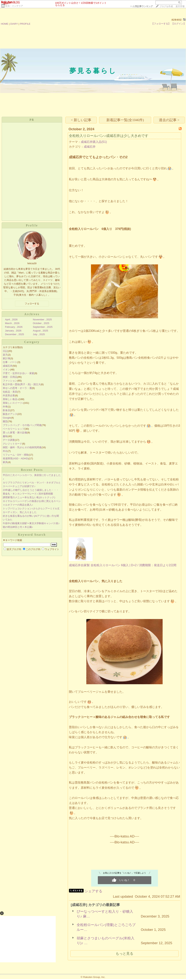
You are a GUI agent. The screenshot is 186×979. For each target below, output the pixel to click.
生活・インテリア (14, 6)
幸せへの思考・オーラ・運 (17, 388)
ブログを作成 (166, 6)
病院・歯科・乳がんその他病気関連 (22, 447)
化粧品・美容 (10, 391)
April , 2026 (11, 319)
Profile (32, 225)
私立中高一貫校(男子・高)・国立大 (22, 384)
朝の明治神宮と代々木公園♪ (18, 527)
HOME (4, 23)
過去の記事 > (169, 120)
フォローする (32, 303)
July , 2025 (39, 334)
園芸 (5, 421)
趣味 (5, 436)
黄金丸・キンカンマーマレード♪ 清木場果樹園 (28, 493)
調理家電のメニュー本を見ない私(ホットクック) (29, 497)
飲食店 (6, 410)
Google (7, 417)
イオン (6, 369)
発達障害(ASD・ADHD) (16, 458)
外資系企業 (9, 395)
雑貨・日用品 (10, 377)
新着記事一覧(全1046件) (125, 120)
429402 (177, 19)
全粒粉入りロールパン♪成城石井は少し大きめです (108, 136)
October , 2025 (41, 323)
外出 (5, 451)
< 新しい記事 (81, 120)
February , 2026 (13, 327)
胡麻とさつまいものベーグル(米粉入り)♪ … (105, 940)
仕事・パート (10, 362)
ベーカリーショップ (14, 428)
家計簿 (6, 358)
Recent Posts (32, 469)
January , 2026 (13, 330)
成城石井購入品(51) (94, 141)
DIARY (14, 23)
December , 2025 (14, 334)
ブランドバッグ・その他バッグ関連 (22, 425)
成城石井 (7, 365)
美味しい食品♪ (11, 399)
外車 (5, 406)
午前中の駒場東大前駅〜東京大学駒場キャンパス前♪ (31, 523)
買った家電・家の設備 (15, 432)
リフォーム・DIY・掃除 (16, 454)
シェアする (93, 891)
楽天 (5, 354)
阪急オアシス (10, 414)
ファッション (10, 380)
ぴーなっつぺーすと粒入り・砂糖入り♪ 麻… (105, 914)
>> (141, 6)
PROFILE (25, 23)
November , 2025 (42, 319)
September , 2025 (43, 327)
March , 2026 (12, 323)
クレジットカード (12, 443)
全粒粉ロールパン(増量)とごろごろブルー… (106, 927)
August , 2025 (40, 330)
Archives (32, 314)
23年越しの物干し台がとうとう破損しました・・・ (31, 490)
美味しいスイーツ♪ (13, 402)
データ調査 (9, 440)
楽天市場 (180, 6)
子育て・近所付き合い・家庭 (18, 373)
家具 (5, 462)
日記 (5, 351)
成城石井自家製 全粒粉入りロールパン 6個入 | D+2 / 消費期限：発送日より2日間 (122, 565)
